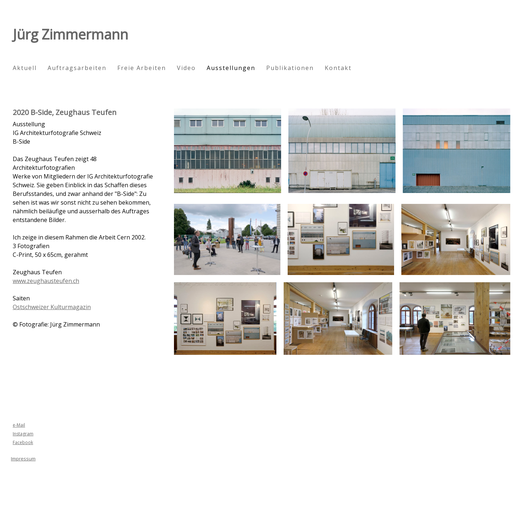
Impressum (23, 458)
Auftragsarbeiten (77, 68)
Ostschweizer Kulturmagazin (52, 307)
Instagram (23, 434)
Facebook (23, 442)
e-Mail (19, 425)
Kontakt (338, 68)
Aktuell (25, 68)
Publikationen (290, 68)
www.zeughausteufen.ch (46, 281)
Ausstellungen (231, 68)
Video (186, 68)
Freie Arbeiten (141, 68)
